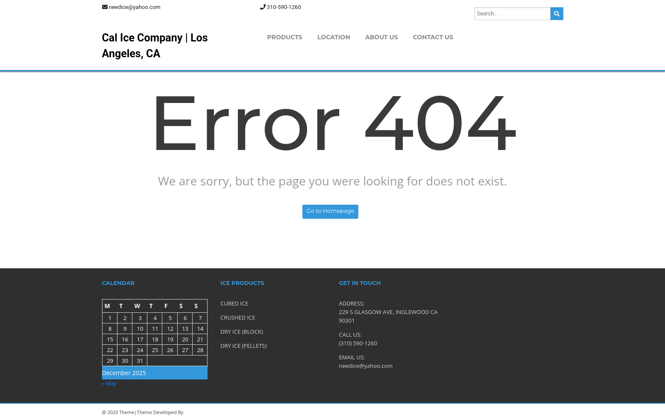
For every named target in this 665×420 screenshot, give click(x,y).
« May (109, 383)
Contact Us (433, 37)
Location (333, 37)
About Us (381, 37)
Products (284, 37)
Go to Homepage (330, 210)
